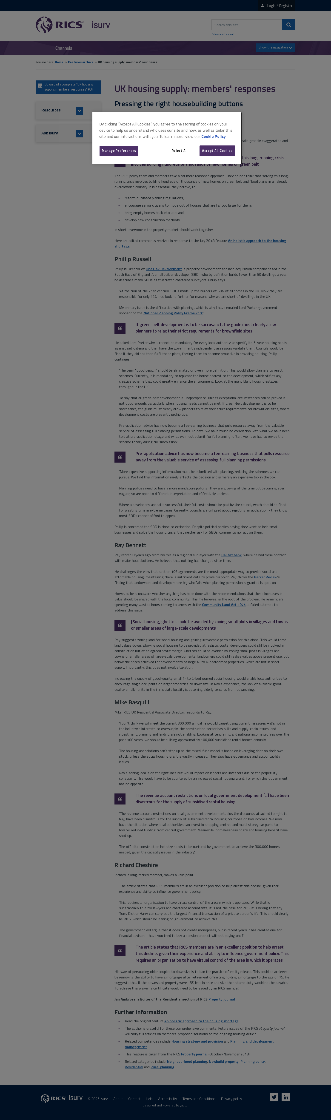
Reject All (180, 150)
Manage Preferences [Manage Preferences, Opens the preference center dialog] (119, 150)
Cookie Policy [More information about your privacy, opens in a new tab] (213, 136)
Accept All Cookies (217, 150)
